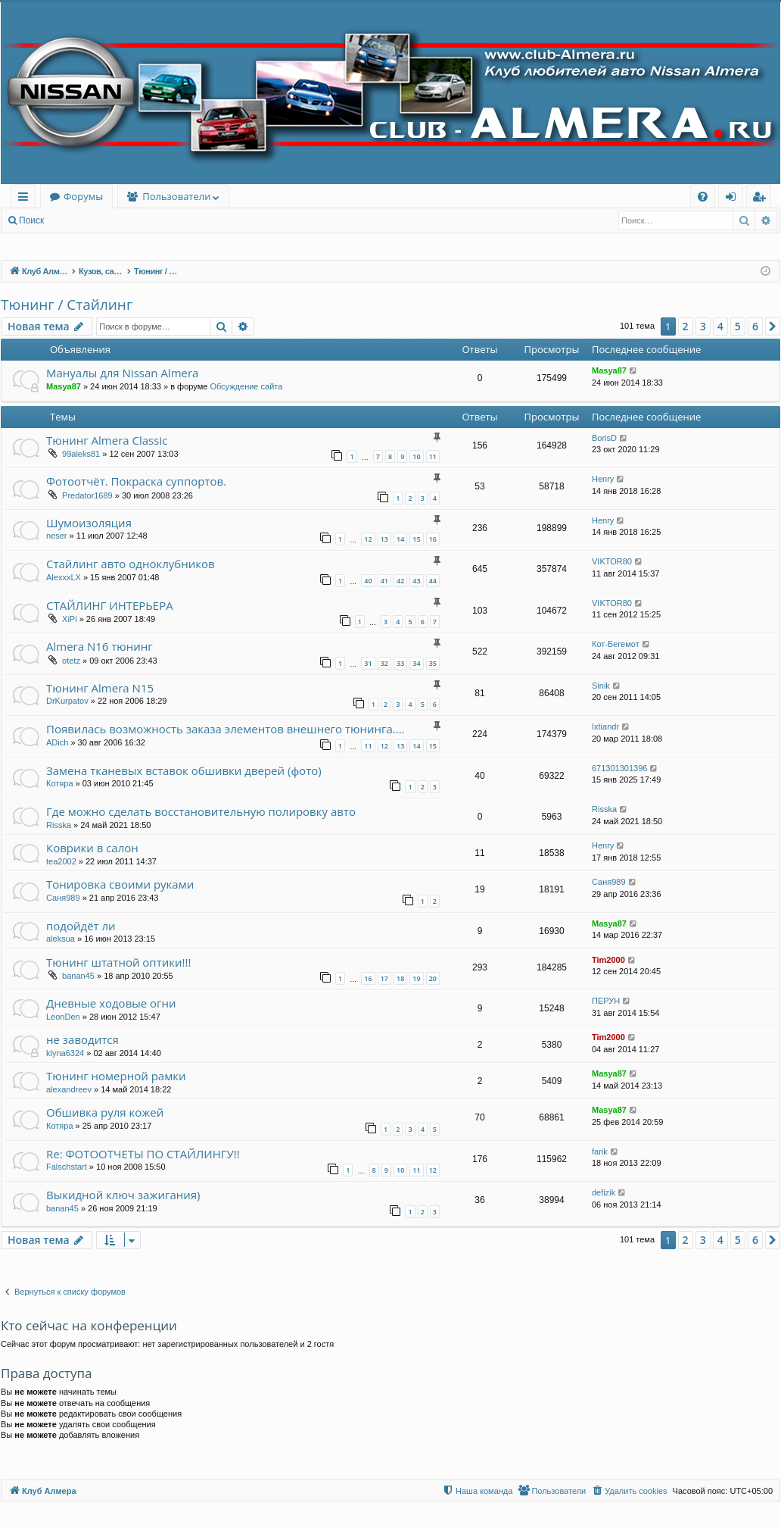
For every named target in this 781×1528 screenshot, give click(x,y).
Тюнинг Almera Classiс (106, 440)
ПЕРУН (606, 1000)
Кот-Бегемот (615, 643)
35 (433, 663)
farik (600, 1151)
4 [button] (720, 326)
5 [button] (738, 326)
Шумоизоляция (89, 522)
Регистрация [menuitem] (762, 198)
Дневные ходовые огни (111, 1003)
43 (416, 581)
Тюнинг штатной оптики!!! (118, 962)
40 (368, 581)
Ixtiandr (605, 726)
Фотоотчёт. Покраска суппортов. (136, 481)
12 (368, 539)
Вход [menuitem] (733, 198)
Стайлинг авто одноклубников (130, 563)
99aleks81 (81, 453)
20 (433, 978)
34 (416, 663)
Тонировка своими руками (120, 884)
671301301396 (619, 768)
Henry (603, 478)
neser (56, 535)
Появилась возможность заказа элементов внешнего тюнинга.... (225, 728)
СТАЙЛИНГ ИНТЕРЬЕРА (109, 605)
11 (433, 456)
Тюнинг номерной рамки (115, 1075)
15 (416, 539)
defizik (603, 1192)
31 (368, 663)
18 (400, 978)
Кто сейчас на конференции (89, 1325)
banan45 (78, 975)
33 (400, 663)
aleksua (60, 938)
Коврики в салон (92, 847)
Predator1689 (87, 495)
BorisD (604, 437)
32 (384, 663)
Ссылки (26, 198)
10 (416, 456)
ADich (57, 742)
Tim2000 (608, 959)
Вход (77, 220)
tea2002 (61, 861)
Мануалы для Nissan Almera (122, 372)
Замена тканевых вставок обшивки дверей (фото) (184, 770)
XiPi (69, 618)
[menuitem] (702, 196)
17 (384, 978)
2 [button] (686, 326)
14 (400, 539)
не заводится (82, 1039)
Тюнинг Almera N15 (100, 687)
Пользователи (176, 196)
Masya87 (63, 386)
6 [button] (755, 326)
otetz (71, 660)
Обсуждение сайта (246, 386)
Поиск (31, 220)
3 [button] (703, 326)
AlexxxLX (63, 577)
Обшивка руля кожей (104, 1112)
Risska (58, 825)
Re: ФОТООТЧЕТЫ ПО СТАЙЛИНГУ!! (143, 1153)
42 (400, 581)
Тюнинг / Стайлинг (66, 304)
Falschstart (66, 1166)
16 (433, 539)
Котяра (59, 783)
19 (416, 978)
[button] (772, 326)
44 (433, 581)
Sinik (601, 685)
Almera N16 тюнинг (99, 646)
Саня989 (63, 897)
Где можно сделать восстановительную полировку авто (201, 811)
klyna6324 (65, 1053)
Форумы (83, 196)
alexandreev (69, 1089)
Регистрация (135, 220)
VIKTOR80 (612, 561)
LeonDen (63, 1016)
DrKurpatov (67, 700)
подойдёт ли (81, 925)
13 (384, 539)
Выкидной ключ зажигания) (123, 1194)
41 (384, 581)
